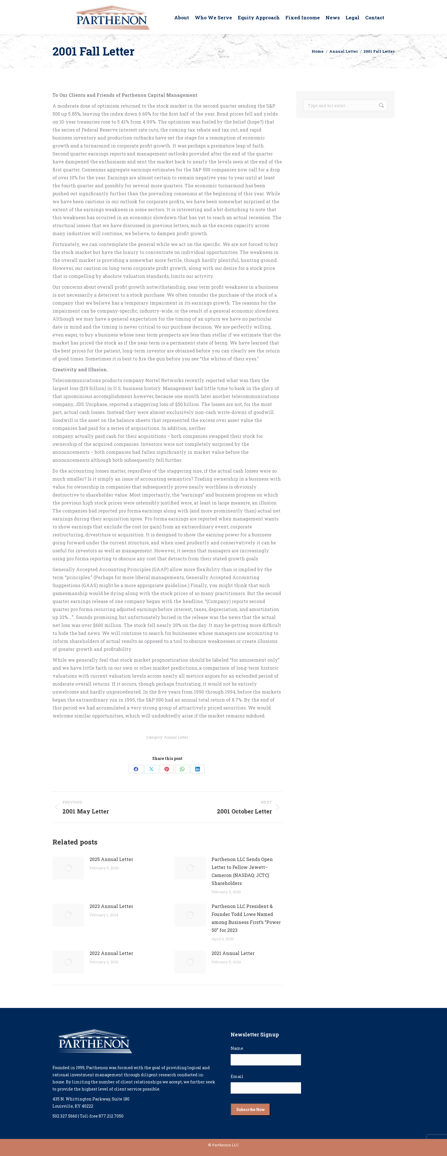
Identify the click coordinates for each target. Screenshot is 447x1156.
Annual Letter (176, 737)
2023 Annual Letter (111, 906)
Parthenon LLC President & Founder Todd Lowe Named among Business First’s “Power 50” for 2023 (246, 918)
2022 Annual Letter (111, 953)
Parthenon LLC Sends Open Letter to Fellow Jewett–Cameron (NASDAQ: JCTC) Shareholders (242, 871)
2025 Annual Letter (111, 859)
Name (237, 1048)
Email (239, 1076)
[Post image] (68, 868)
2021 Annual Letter (233, 953)
